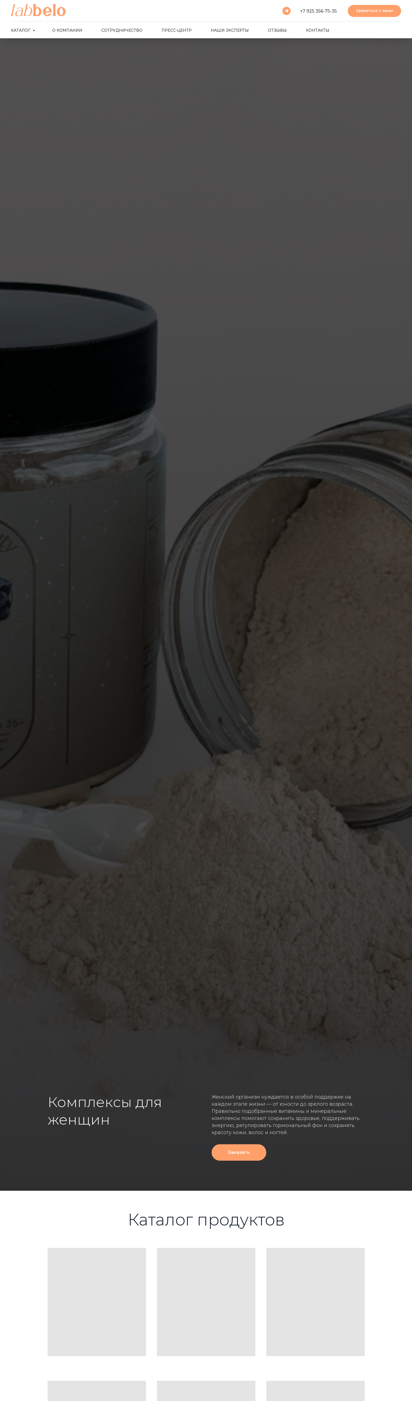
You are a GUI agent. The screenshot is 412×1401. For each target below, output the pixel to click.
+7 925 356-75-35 (318, 11)
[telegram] (286, 11)
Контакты (317, 30)
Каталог (21, 30)
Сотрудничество (121, 30)
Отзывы (277, 30)
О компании (67, 30)
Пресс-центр (177, 30)
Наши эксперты (230, 30)
